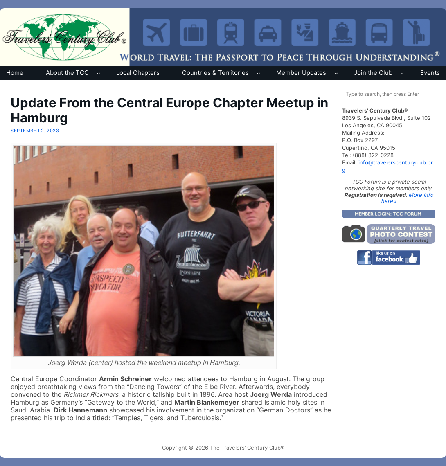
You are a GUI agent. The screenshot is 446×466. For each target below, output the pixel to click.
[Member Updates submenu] (336, 73)
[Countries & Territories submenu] (258, 73)
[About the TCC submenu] (98, 73)
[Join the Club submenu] (402, 73)
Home (14, 73)
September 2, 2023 (35, 130)
